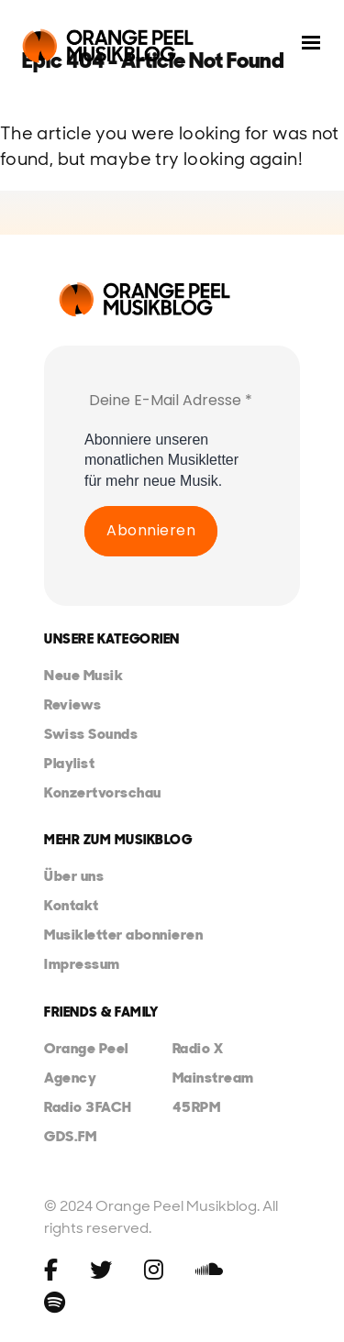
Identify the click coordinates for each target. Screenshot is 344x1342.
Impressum (82, 964)
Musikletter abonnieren (123, 934)
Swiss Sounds (91, 733)
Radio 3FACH (88, 1106)
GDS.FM (70, 1136)
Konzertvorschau (102, 792)
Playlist (69, 763)
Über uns (74, 876)
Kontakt (71, 905)
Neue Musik (83, 675)
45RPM (196, 1106)
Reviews (73, 704)
